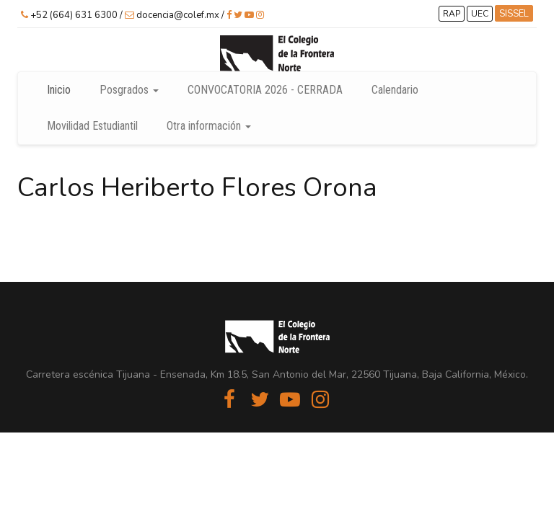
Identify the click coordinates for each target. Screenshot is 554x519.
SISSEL (514, 13)
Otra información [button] (209, 126)
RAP (451, 13)
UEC (479, 13)
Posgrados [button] (129, 90)
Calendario (394, 90)
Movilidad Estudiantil (92, 126)
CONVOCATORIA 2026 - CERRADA (265, 90)
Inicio (59, 90)
